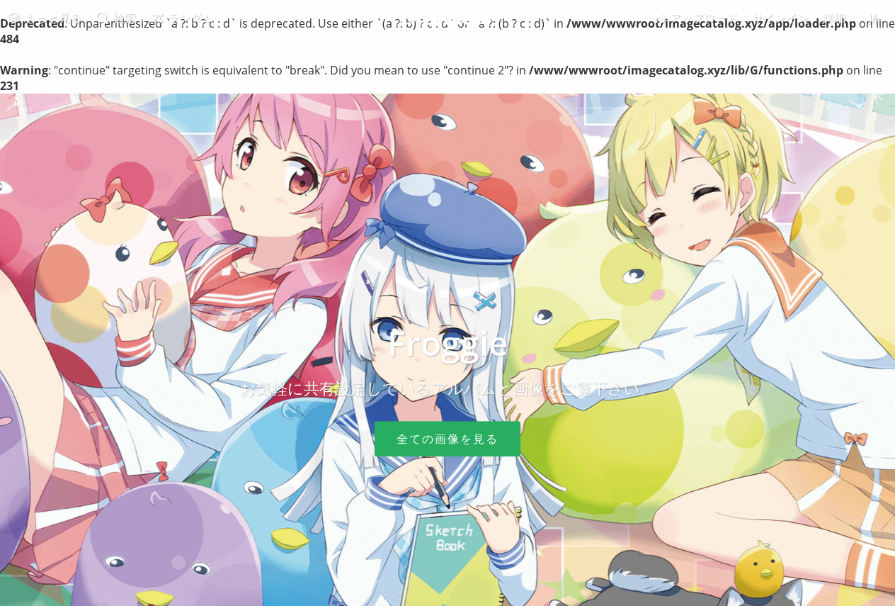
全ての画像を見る (447, 439)
